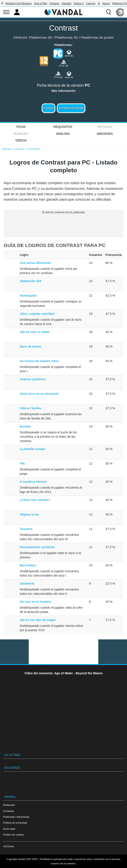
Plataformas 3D (66, 37)
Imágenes (105, 133)
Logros (48, 108)
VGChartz (8, 846)
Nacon (106, 3)
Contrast (63, 28)
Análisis (63, 133)
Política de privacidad (15, 822)
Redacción (9, 804)
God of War (40, 3)
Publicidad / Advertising (16, 816)
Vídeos (21, 140)
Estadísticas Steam (71, 108)
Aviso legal (9, 828)
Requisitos (62, 126)
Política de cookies (13, 834)
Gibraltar (66, 3)
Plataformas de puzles (97, 37)
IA (99, 3)
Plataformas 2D (40, 37)
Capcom (91, 3)
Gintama (54, 3)
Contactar (8, 810)
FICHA (20, 126)
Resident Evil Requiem (18, 3)
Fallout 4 (79, 3)
